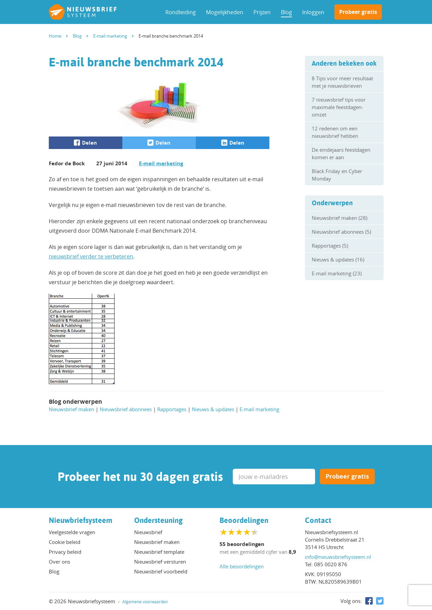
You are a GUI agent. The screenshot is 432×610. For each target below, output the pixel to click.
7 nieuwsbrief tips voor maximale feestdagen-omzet (339, 107)
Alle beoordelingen (242, 566)
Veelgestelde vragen (72, 532)
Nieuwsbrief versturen (160, 561)
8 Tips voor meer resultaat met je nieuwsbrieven (342, 82)
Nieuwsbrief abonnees (126, 409)
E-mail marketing (161, 163)
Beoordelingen (244, 520)
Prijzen (262, 12)
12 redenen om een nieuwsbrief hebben (335, 132)
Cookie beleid (64, 542)
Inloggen (313, 12)
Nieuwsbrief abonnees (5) (341, 231)
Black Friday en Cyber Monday (337, 175)
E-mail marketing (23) (337, 273)
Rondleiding (180, 12)
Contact (318, 520)
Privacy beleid (65, 551)
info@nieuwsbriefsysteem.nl (338, 556)
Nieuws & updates (213, 409)
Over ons (59, 561)
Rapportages (171, 409)
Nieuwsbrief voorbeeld (160, 571)
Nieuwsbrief (148, 532)
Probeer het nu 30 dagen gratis (140, 476)
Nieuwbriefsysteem (80, 520)
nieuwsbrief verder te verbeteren (91, 256)
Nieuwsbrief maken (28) (339, 217)
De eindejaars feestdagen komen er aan (341, 153)
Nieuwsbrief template (159, 551)
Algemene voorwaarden (145, 601)
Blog (286, 12)
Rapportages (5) (330, 245)
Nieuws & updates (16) (338, 259)
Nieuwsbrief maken (71, 409)
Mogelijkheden (224, 12)
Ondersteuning (158, 520)
